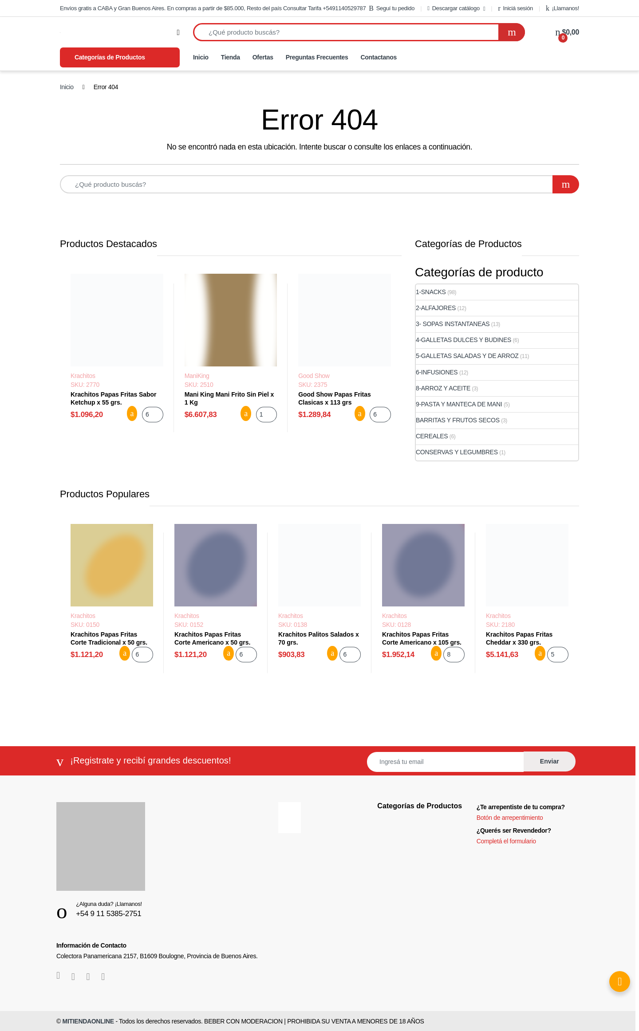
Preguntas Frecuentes (317, 57)
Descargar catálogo (453, 8)
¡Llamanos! (562, 8)
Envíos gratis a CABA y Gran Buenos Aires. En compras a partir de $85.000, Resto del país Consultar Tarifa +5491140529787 (213, 8)
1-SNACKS (431, 291)
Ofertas (262, 57)
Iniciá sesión (515, 8)
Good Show (313, 375)
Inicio (201, 57)
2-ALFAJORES (436, 307)
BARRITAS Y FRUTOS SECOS (458, 420)
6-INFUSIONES (437, 372)
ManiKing (197, 375)
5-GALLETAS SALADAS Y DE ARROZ (467, 355)
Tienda (230, 57)
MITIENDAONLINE (88, 1021)
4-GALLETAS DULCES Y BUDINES (463, 339)
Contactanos (379, 57)
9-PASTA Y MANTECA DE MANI (459, 404)
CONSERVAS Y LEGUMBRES (457, 452)
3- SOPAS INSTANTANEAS (452, 323)
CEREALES (432, 436)
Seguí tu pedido (391, 8)
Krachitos (83, 375)
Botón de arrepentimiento (510, 817)
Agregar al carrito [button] (132, 413)
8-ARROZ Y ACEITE (443, 388)
